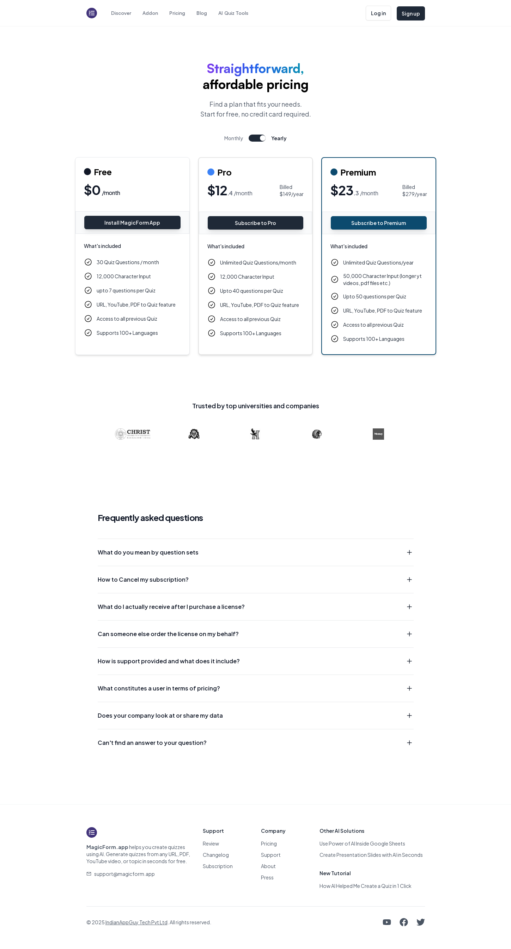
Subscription (218, 866)
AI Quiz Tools (233, 13)
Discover (121, 13)
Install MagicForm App (132, 222)
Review (211, 843)
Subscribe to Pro (255, 223)
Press (267, 877)
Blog (201, 13)
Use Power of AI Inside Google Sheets (362, 843)
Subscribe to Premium (378, 223)
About (268, 866)
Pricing (177, 13)
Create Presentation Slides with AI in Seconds (371, 855)
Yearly (279, 138)
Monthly (233, 138)
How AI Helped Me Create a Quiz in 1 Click (366, 886)
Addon (150, 13)
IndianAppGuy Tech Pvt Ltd (136, 922)
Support (271, 855)
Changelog (216, 855)
